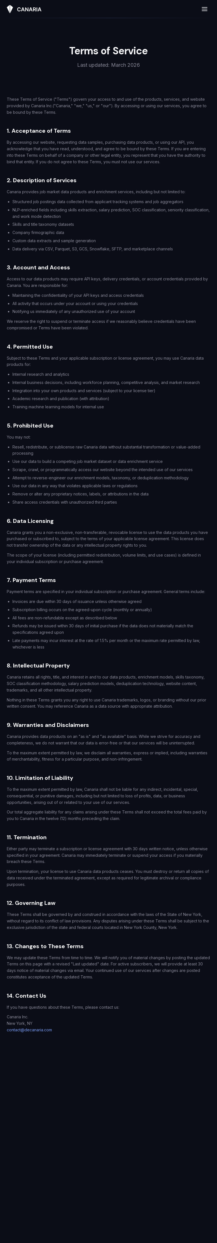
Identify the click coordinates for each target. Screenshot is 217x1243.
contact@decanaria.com (29, 1029)
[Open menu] (204, 9)
